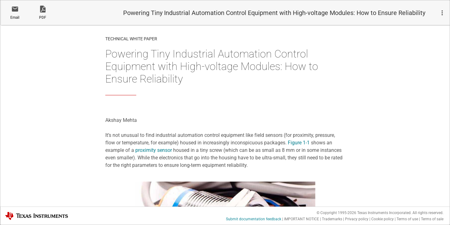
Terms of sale (432, 219)
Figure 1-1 (299, 143)
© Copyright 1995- (336, 213)
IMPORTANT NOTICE (301, 219)
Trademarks (332, 219)
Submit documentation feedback (253, 219)
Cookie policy (382, 219)
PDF (42, 17)
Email (14, 17)
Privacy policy (356, 219)
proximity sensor (153, 150)
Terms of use (407, 219)
